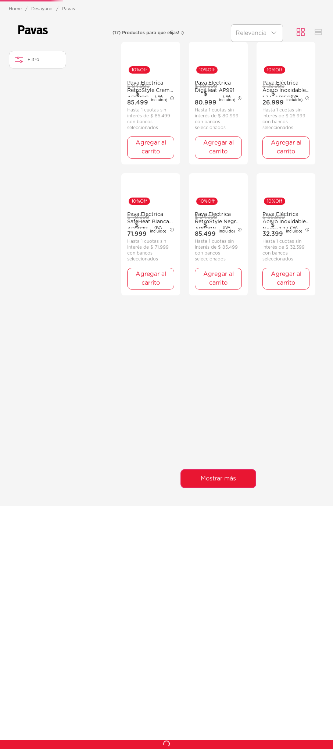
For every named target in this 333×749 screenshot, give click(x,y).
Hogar (233, 51)
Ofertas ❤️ (276, 56)
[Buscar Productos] (247, 36)
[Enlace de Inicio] (15, 69)
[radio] (301, 93)
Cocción (78, 51)
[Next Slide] (323, 8)
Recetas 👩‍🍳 (321, 56)
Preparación (183, 51)
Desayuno (128, 51)
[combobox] (166, 35)
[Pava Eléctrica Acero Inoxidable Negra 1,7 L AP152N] (285, 398)
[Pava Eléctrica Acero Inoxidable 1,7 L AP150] (285, 267)
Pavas (68, 69)
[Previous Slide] (9, 8)
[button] (37, 154)
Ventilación (27, 51)
